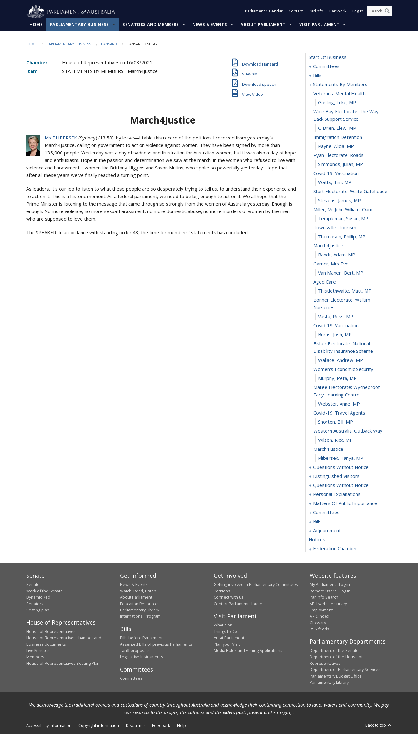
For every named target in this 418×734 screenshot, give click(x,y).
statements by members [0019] (340, 84)
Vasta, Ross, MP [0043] (335, 317)
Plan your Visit (227, 644)
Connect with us (229, 597)
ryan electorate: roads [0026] (338, 155)
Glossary (318, 622)
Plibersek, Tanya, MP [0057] (340, 458)
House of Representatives (51, 631)
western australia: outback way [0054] (347, 431)
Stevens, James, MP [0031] (339, 200)
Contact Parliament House (238, 603)
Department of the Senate (334, 651)
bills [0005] (317, 75)
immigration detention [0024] (337, 137)
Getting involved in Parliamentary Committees (256, 584)
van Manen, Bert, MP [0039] (340, 273)
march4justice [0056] (328, 449)
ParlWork (337, 12)
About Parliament (263, 24)
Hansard (109, 44)
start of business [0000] (327, 57)
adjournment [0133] (327, 530)
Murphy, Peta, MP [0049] (337, 378)
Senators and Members (150, 24)
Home (36, 24)
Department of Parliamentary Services (345, 670)
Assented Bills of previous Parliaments (156, 644)
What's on (223, 625)
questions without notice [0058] (341, 467)
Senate (33, 584)
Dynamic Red (38, 597)
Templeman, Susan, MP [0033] (343, 219)
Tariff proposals (135, 651)
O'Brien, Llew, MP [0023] (337, 128)
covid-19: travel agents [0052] (339, 413)
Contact (296, 12)
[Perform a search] (387, 12)
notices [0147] (317, 540)
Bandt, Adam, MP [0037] (336, 255)
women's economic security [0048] (343, 369)
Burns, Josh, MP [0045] (335, 335)
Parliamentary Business (79, 24)
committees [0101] (326, 512)
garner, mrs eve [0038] (331, 264)
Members (35, 657)
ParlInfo (316, 12)
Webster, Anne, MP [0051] (339, 404)
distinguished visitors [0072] (336, 476)
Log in (357, 12)
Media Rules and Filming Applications (248, 651)
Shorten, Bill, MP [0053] (335, 422)
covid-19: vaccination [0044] (336, 326)
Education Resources (140, 603)
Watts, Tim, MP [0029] (334, 182)
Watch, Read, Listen (138, 591)
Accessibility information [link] (49, 725)
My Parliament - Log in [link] (330, 584)
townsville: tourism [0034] (334, 228)
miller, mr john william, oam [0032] (342, 210)
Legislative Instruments (141, 657)
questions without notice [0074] (341, 485)
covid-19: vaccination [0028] (336, 173)
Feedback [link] (161, 725)
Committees (131, 678)
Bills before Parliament (141, 638)
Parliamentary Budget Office (336, 676)
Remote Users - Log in (330, 591)
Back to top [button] (378, 725)
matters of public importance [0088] (345, 503)
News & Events (209, 24)
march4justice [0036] (328, 246)
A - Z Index (319, 616)
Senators (34, 603)
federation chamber (335, 549)
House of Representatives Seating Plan (63, 663)
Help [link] (181, 725)
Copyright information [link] (98, 725)
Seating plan (37, 610)
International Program (140, 616)
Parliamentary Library (139, 610)
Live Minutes (38, 651)
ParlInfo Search (324, 597)
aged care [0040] (324, 282)
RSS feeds (319, 629)
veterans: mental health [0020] (339, 93)
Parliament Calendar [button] (264, 12)
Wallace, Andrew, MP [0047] (340, 360)
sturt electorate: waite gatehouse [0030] (350, 191)
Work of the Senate (44, 591)
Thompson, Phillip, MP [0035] (342, 237)
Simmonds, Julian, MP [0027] (340, 164)
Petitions (222, 591)
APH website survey (328, 603)
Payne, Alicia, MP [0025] (336, 146)
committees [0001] (326, 66)
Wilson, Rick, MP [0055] (335, 440)
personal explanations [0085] (337, 494)
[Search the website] (379, 12)
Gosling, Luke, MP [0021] (337, 103)
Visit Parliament (319, 24)
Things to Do (225, 631)
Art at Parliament (229, 638)
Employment (321, 610)
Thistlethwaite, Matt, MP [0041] (344, 291)
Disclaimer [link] (135, 725)
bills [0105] (317, 521)
